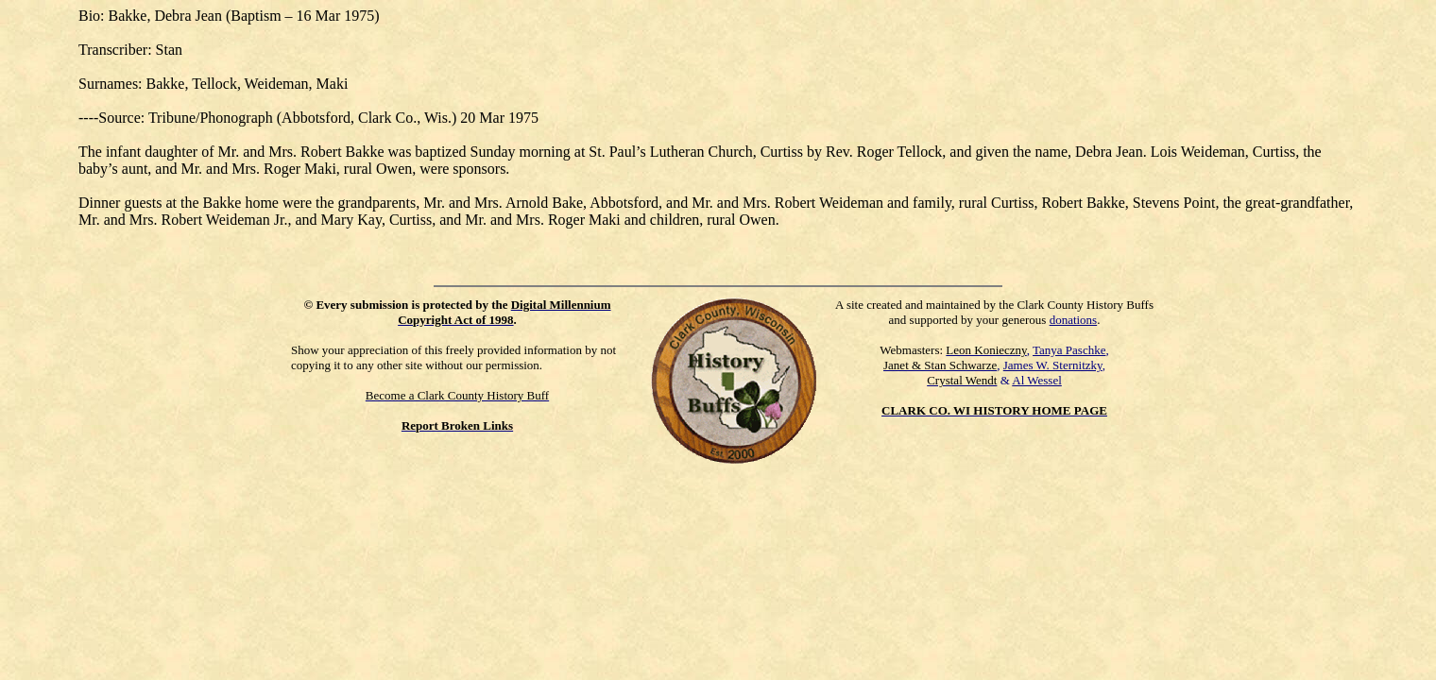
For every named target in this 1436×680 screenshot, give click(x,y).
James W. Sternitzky (1053, 365)
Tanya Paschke (1069, 350)
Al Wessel (1037, 380)
